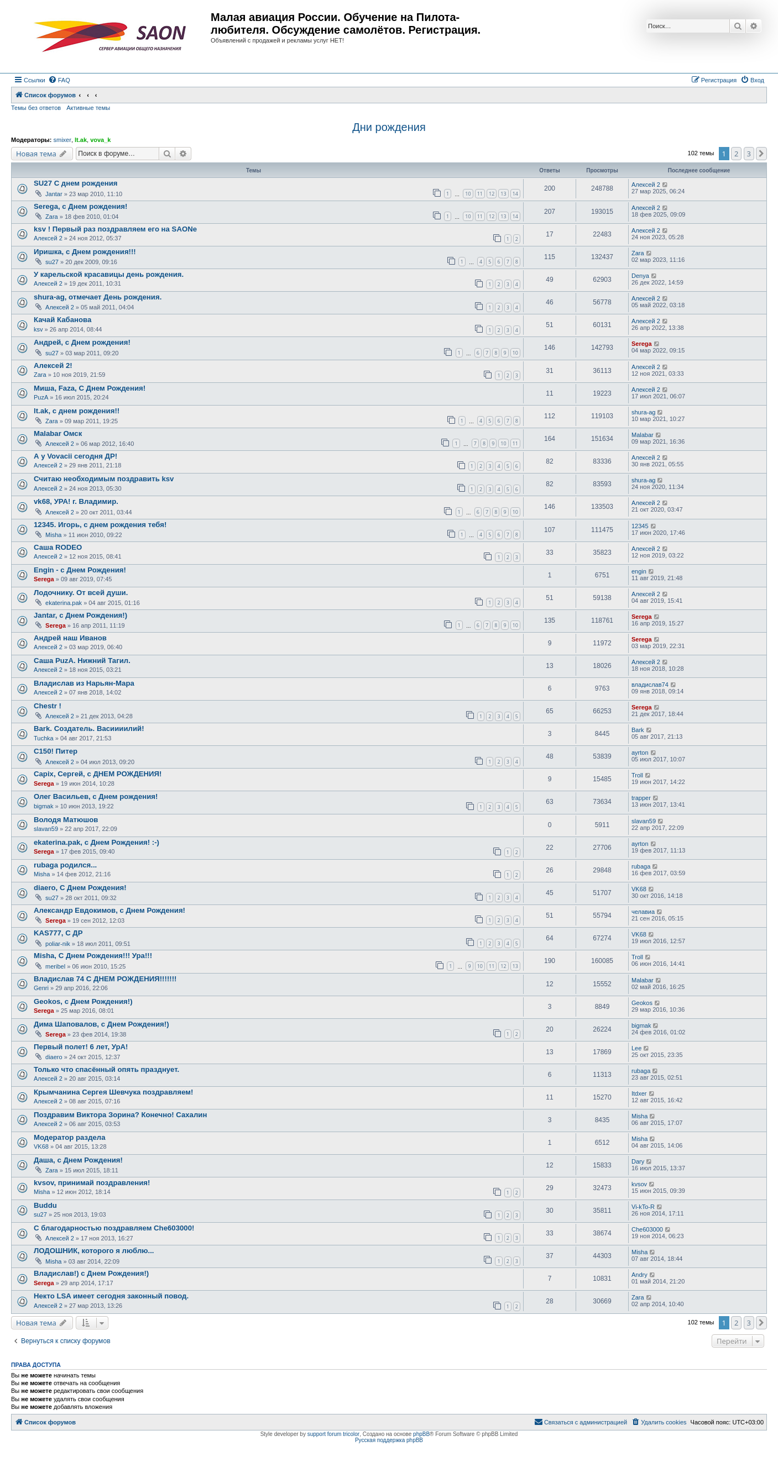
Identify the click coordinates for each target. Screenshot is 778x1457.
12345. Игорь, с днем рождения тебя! (100, 524)
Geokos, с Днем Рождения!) (83, 1001)
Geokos (641, 1003)
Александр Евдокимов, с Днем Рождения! (109, 910)
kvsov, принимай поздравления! (92, 1183)
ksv (38, 329)
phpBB (421, 1434)
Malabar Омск (58, 433)
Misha (53, 535)
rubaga (640, 866)
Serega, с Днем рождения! (80, 206)
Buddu (45, 1205)
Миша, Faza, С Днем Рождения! (89, 388)
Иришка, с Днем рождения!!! (85, 252)
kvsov (639, 1184)
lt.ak (81, 139)
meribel (55, 966)
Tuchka (44, 738)
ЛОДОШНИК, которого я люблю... (94, 1250)
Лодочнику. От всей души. (81, 592)
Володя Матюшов (66, 820)
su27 (52, 262)
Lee (636, 1048)
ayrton (640, 752)
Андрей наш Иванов (70, 638)
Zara (51, 216)
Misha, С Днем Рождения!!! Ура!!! (93, 955)
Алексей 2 (645, 184)
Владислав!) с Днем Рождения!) (91, 1273)
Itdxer (639, 1093)
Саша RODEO (58, 547)
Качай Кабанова (62, 319)
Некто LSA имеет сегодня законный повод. (111, 1296)
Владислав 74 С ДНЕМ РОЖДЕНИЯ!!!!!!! (105, 979)
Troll (637, 775)
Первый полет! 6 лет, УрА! (81, 1047)
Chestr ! (47, 706)
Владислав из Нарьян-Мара (84, 683)
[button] (761, 153)
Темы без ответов (36, 107)
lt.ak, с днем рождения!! (76, 411)
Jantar (53, 194)
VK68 (638, 889)
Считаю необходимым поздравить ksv (104, 479)
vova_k (100, 139)
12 (491, 193)
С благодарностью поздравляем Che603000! (114, 1228)
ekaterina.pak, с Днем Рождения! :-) (96, 842)
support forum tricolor (333, 1434)
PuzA (41, 397)
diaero (53, 1057)
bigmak (43, 806)
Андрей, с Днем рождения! (82, 342)
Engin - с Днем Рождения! (80, 570)
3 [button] (749, 154)
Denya (640, 275)
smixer (62, 139)
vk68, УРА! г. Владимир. (76, 501)
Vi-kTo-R (643, 1206)
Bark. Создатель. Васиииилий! (89, 728)
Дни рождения (389, 127)
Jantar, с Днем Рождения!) (80, 615)
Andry (639, 1274)
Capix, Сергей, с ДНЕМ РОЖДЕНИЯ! (97, 774)
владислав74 (650, 684)
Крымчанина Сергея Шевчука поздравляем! (114, 1092)
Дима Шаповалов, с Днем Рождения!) (101, 1024)
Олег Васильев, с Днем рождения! (96, 796)
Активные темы (88, 107)
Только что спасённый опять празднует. (106, 1069)
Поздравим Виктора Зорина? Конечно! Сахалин (120, 1115)
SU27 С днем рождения (76, 183)
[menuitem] (59, 80)
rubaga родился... (65, 865)
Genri (41, 988)
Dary (637, 1161)
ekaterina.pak (63, 602)
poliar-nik (57, 943)
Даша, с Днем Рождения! (78, 1160)
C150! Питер (55, 751)
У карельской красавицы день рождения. (109, 274)
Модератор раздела (70, 1137)
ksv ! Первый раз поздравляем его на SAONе (115, 229)
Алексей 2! (53, 365)
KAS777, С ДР (58, 933)
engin (638, 571)
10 (468, 193)
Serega (641, 343)
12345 (640, 526)
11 (480, 193)
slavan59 (46, 828)
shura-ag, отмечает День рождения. (97, 297)
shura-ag (643, 412)
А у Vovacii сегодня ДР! (75, 456)
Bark (637, 730)
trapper (641, 798)
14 (515, 193)
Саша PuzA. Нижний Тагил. (82, 660)
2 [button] (736, 154)
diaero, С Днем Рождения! (80, 887)
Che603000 (647, 1229)
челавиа (643, 911)
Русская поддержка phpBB (389, 1440)
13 (503, 193)
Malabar (642, 435)
